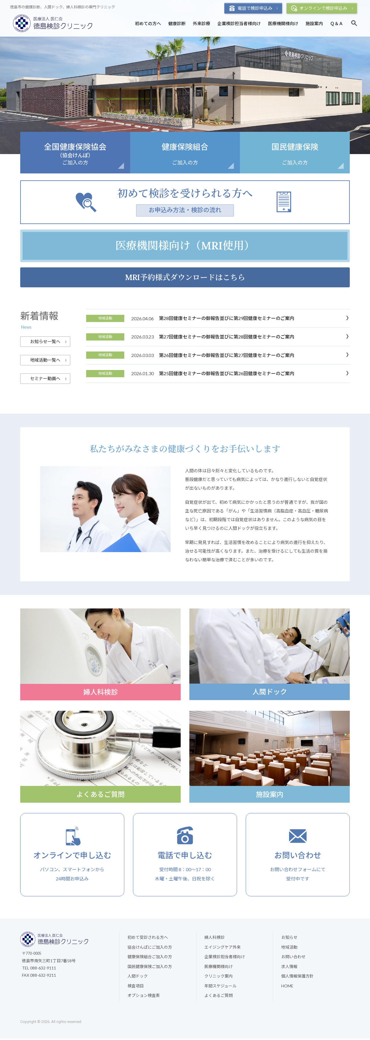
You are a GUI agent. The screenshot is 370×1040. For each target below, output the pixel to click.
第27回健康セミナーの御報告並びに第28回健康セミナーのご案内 (226, 337)
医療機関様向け (283, 23)
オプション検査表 (143, 997)
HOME (287, 987)
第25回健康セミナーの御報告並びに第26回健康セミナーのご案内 (226, 373)
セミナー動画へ (45, 378)
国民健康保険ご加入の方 (149, 967)
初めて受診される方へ (147, 938)
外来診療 (201, 23)
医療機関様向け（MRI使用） (185, 246)
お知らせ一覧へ (45, 341)
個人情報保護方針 (297, 977)
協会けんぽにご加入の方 (149, 948)
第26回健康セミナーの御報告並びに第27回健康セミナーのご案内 (226, 355)
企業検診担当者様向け (239, 23)
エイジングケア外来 (222, 948)
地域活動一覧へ (45, 360)
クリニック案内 (218, 977)
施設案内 (314, 23)
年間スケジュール (220, 987)
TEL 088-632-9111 (39, 969)
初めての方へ (148, 23)
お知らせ (289, 938)
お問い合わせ (293, 958)
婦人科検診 (214, 938)
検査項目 (135, 987)
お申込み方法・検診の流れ (185, 210)
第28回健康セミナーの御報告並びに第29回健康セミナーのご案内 (226, 318)
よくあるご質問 (218, 997)
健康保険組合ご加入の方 (149, 958)
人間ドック (137, 977)
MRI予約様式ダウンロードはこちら (185, 277)
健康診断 (177, 23)
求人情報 (289, 967)
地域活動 (289, 948)
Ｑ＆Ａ (336, 23)
